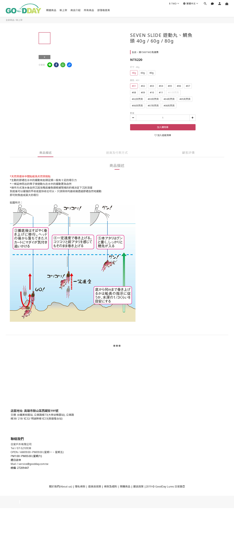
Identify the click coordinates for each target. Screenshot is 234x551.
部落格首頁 (103, 10)
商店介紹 (76, 10)
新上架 (63, 10)
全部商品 (10, 20)
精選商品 (51, 10)
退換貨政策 (94, 486)
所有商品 (89, 10)
